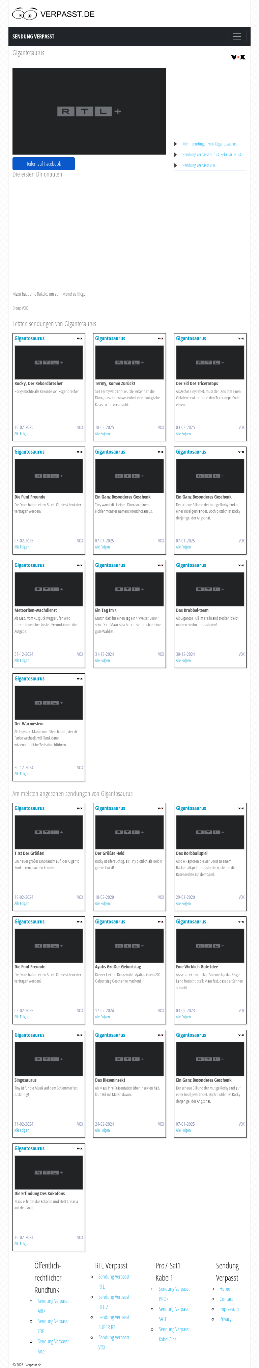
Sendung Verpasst (33, 36)
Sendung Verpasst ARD (53, 1306)
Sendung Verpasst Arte (53, 1346)
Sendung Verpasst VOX (114, 1342)
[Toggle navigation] (237, 36)
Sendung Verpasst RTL (114, 1281)
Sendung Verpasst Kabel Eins (174, 1334)
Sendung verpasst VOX (198, 165)
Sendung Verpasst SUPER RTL (114, 1322)
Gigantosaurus (28, 52)
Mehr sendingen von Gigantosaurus (209, 143)
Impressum (229, 1309)
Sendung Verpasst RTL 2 (114, 1302)
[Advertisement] (89, 229)
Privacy (225, 1319)
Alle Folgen (22, 433)
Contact (226, 1299)
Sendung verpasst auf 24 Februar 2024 (211, 154)
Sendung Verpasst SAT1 (174, 1314)
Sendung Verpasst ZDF (53, 1326)
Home (225, 1288)
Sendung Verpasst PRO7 (174, 1294)
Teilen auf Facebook (44, 163)
